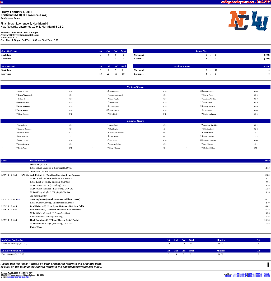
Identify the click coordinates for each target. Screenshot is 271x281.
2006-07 (243, 276)
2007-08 (251, 276)
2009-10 (267, 276)
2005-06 (236, 276)
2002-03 (259, 274)
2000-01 (243, 274)
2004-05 (228, 276)
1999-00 (236, 274)
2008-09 (259, 276)
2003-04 (267, 274)
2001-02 (251, 274)
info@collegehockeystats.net (19, 277)
